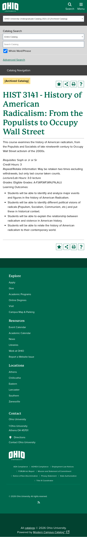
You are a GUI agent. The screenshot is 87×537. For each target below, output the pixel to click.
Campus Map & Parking (21, 312)
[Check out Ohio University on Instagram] (15, 502)
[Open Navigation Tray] (81, 7)
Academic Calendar (20, 333)
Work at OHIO (16, 351)
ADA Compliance (20, 466)
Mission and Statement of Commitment (54, 471)
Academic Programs (20, 294)
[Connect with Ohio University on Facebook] (10, 502)
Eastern (13, 383)
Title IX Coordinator (44, 480)
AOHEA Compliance (40, 466)
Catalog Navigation (18, 70)
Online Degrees (17, 300)
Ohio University (23, 496)
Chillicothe (15, 378)
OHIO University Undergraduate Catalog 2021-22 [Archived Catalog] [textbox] (35, 19)
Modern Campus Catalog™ (49, 532)
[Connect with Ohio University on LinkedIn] (20, 502)
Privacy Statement (49, 475)
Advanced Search (14, 60)
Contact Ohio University (22, 442)
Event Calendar (17, 327)
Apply (12, 282)
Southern (14, 395)
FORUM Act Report (26, 471)
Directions (19, 437)
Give (11, 288)
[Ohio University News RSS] (39, 502)
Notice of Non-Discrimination (25, 475)
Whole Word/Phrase (20, 51)
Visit (11, 306)
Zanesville (14, 401)
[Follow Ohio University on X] (29, 502)
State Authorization (68, 475)
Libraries (13, 345)
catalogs (30, 528)
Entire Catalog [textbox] (11, 37)
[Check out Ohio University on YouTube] (24, 502)
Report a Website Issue (21, 356)
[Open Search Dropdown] (69, 7)
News (12, 339)
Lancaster (14, 389)
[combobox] (43, 19)
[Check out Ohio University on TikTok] (34, 502)
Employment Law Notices (63, 466)
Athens (13, 372)
